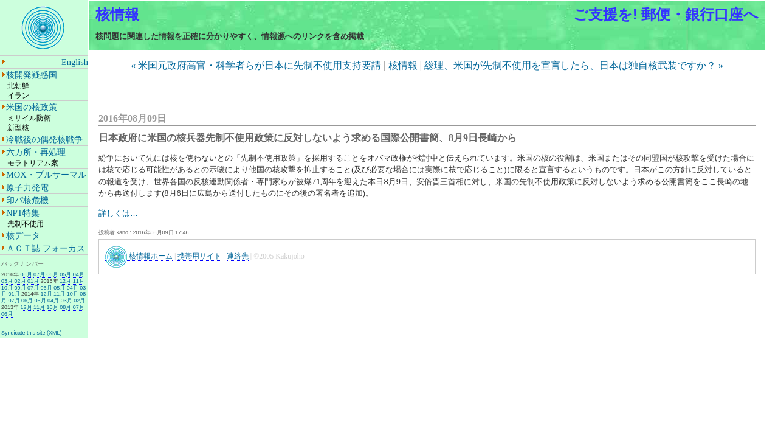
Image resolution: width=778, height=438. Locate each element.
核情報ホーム (139, 256)
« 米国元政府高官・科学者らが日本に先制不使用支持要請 (256, 65)
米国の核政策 (31, 107)
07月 (39, 274)
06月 (52, 274)
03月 (7, 281)
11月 (78, 281)
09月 (20, 288)
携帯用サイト (199, 256)
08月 (26, 274)
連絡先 (238, 256)
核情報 (117, 14)
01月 (33, 281)
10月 (7, 288)
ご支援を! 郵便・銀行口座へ (666, 14)
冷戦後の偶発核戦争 (44, 139)
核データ (23, 235)
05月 (65, 274)
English (74, 62)
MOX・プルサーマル (46, 174)
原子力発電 (27, 187)
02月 (20, 281)
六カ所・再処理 (36, 152)
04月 (78, 274)
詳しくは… (118, 213)
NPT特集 (23, 213)
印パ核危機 (27, 200)
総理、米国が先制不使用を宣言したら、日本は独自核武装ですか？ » (573, 65)
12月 (65, 281)
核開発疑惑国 (31, 75)
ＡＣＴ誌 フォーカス (45, 248)
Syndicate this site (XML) (31, 333)
